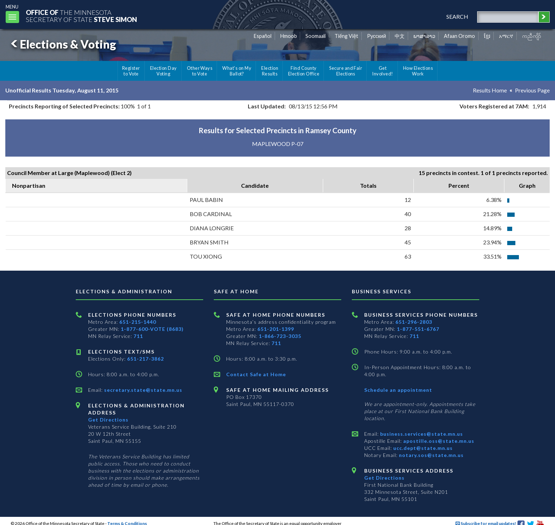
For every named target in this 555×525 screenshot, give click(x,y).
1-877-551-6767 (418, 329)
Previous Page (532, 90)
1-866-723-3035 (280, 336)
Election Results (269, 71)
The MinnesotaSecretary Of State (81, 16)
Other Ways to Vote (200, 71)
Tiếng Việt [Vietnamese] (346, 36)
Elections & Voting (62, 44)
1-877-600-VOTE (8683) (152, 329)
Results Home (490, 90)
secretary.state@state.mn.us (142, 390)
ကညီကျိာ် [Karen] (531, 36)
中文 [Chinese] (400, 36)
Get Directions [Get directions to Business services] (384, 478)
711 (138, 336)
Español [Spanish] (262, 36)
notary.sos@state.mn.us (430, 455)
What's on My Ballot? (236, 71)
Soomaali (315, 36)
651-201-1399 (275, 329)
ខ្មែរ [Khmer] (487, 36)
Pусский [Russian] (376, 36)
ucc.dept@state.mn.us (422, 448)
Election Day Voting (163, 71)
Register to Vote (131, 71)
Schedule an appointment (398, 390)
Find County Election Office (303, 71)
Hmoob (288, 36)
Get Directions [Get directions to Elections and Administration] (108, 420)
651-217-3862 (145, 359)
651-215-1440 (137, 322)
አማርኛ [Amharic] (506, 36)
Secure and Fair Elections (345, 71)
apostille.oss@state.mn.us (438, 441)
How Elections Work (418, 71)
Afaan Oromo (459, 36)
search (457, 16)
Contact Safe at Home (256, 374)
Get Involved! (382, 71)
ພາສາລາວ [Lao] (424, 36)
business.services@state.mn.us (421, 434)
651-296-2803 (413, 322)
